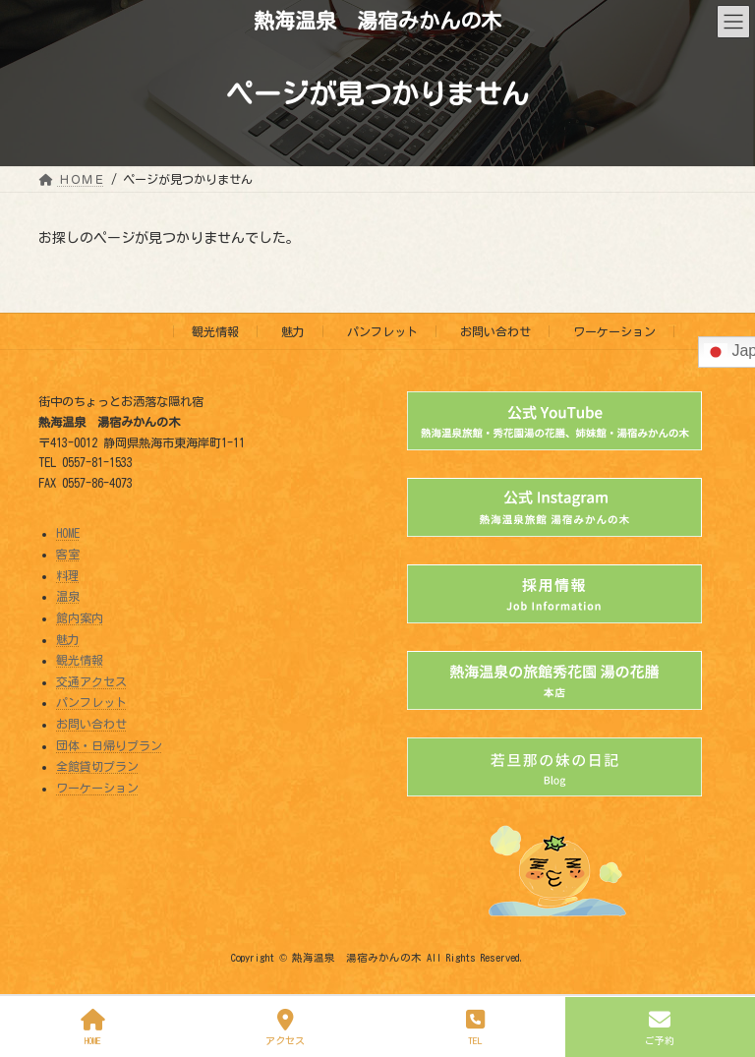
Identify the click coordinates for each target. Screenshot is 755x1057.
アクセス (286, 1027)
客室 (68, 553)
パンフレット (382, 331)
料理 (68, 575)
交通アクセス (91, 681)
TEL (475, 1027)
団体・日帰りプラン (109, 744)
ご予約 (660, 1027)
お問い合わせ (495, 331)
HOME (68, 532)
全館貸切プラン (97, 766)
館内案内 (79, 617)
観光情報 (215, 331)
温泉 (68, 596)
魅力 (293, 331)
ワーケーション (614, 331)
